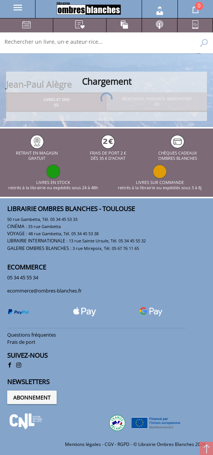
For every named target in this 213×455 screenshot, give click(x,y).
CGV (109, 444)
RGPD (123, 444)
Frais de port (21, 342)
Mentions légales (83, 444)
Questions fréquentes (31, 334)
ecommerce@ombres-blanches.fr (44, 290)
